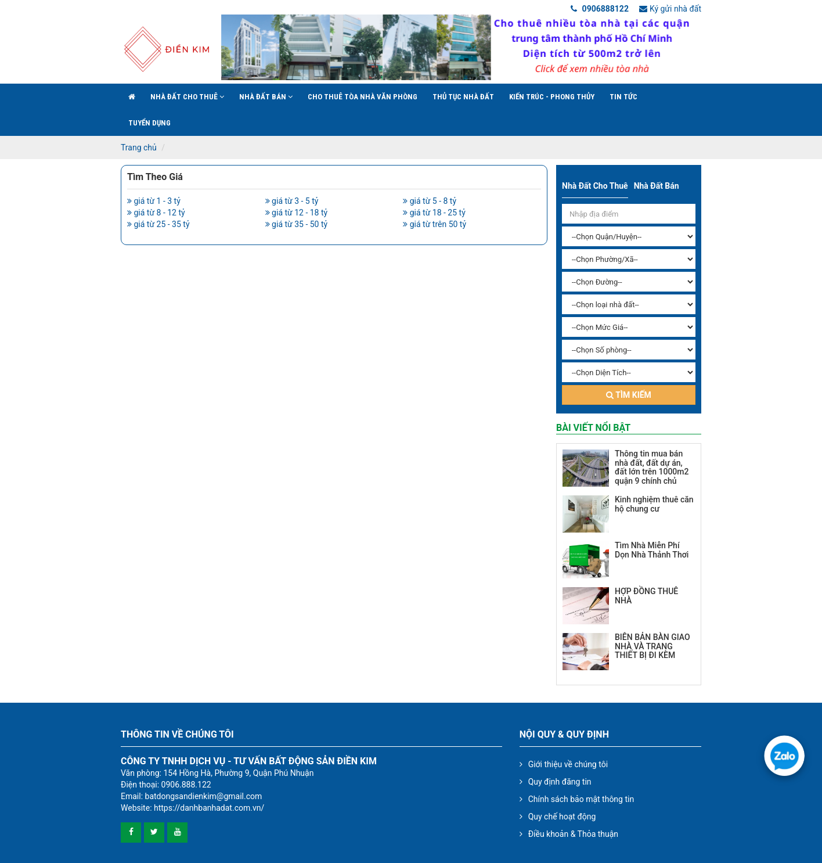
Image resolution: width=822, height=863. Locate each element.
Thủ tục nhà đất (463, 96)
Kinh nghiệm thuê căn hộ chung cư (654, 504)
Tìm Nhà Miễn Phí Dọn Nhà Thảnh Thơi (651, 550)
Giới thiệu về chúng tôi (568, 764)
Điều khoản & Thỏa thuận (573, 834)
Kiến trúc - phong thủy (551, 96)
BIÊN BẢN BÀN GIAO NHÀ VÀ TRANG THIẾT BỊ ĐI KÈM (652, 646)
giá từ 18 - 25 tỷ (434, 212)
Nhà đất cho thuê (187, 96)
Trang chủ (139, 147)
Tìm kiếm (628, 395)
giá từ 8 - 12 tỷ (156, 212)
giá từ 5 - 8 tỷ (429, 201)
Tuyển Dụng (149, 122)
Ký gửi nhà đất (670, 8)
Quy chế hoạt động (562, 816)
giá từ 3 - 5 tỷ (292, 201)
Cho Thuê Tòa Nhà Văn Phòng (362, 96)
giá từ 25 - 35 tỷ (158, 224)
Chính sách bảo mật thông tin (581, 799)
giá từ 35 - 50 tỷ (296, 224)
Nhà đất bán (266, 96)
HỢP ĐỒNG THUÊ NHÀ (646, 596)
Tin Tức (623, 96)
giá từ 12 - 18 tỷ (296, 212)
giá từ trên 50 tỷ (434, 224)
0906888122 (600, 8)
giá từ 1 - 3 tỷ (154, 201)
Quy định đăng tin (560, 781)
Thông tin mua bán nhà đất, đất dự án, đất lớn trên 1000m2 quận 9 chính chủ (651, 467)
